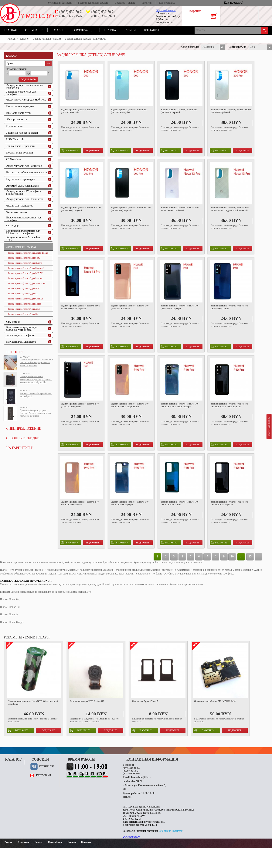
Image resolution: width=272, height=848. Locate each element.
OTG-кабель (13, 159)
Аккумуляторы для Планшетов (24, 198)
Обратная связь (268, 426)
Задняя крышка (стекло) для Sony (24, 257)
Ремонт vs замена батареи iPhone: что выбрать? (36, 395)
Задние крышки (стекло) (47, 38)
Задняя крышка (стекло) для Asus (24, 309)
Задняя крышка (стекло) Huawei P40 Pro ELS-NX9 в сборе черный (229, 405)
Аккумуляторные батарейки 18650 (23, 239)
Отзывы (130, 30)
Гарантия (147, 2)
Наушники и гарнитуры (20, 179)
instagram (43, 775)
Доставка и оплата (125, 2)
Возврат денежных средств (93, 2)
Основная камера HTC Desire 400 (87, 701)
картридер (12, 225)
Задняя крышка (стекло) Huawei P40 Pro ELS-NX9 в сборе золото (129, 405)
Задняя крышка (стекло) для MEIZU (25, 273)
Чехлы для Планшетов (19, 205)
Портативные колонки (19, 152)
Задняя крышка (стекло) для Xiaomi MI (27, 283)
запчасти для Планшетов (21, 341)
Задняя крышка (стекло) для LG (23, 293)
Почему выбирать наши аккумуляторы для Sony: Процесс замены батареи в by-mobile (36, 379)
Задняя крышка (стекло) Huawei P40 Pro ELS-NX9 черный (229, 503)
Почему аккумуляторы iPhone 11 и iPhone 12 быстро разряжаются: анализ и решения (36, 362)
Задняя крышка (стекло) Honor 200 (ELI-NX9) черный (179, 111)
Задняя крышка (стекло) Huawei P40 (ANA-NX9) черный (80, 405)
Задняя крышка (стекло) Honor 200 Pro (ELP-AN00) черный (131, 209)
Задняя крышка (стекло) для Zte (23, 314)
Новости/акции (83, 30)
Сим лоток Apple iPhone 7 (145, 701)
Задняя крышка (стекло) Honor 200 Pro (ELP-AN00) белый (231, 111)
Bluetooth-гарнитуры (18, 112)
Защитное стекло (16, 212)
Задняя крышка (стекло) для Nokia (24, 303)
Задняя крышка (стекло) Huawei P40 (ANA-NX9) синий (229, 307)
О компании (34, 30)
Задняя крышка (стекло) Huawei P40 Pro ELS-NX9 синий (179, 503)
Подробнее (93, 150)
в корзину (69, 150)
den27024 (136, 781)
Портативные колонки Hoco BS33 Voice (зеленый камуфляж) (33, 702)
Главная (10, 30)
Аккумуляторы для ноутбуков (24, 165)
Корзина (110, 30)
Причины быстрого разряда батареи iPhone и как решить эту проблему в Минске (35, 413)
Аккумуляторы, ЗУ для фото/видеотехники (23, 192)
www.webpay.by (131, 837)
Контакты (151, 30)
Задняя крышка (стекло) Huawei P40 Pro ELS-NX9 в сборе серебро (179, 405)
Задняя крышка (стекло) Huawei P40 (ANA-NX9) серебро (179, 307)
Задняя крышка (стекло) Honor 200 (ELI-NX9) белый (79, 111)
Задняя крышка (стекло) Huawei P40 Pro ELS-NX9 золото (80, 503)
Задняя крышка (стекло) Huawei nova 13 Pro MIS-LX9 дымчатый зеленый (230, 209)
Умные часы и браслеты (20, 145)
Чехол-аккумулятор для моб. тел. (26, 99)
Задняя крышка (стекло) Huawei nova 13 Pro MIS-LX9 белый (180, 209)
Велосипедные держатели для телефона (24, 219)
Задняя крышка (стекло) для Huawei (25, 263)
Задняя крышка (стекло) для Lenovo (25, 278)
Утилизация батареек (59, 2)
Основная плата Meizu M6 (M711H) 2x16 (215, 701)
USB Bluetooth (15, 139)
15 (250, 556)
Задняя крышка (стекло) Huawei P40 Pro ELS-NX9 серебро (129, 503)
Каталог (58, 30)
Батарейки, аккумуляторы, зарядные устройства (22, 328)
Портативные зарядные (20, 106)
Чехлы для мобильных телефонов (26, 172)
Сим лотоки (13, 321)
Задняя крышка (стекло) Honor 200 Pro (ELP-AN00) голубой (81, 209)
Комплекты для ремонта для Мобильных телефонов (23, 232)
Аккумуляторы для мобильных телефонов (24, 86)
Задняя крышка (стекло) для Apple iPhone (28, 253)
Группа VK (46, 766)
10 (232, 556)
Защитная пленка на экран (22, 132)
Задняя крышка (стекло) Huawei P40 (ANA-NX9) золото (129, 307)
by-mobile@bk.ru (141, 777)
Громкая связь (14, 126)
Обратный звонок (165, 10)
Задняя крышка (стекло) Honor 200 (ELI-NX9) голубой (129, 111)
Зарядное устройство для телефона (21, 93)
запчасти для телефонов (20, 335)
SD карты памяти (16, 119)
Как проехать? (167, 2)
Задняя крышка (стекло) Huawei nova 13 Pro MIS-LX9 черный (80, 307)
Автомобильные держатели (22, 185)
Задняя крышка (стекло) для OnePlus (25, 298)
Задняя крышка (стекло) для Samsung (26, 268)
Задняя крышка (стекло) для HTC (24, 288)
